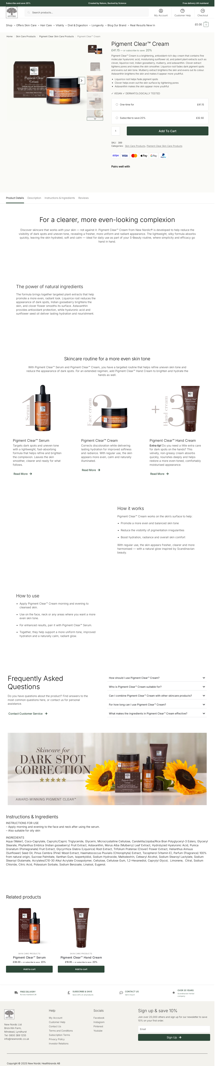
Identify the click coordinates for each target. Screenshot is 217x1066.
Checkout (202, 12)
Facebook (98, 1016)
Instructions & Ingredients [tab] (60, 196)
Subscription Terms (59, 1033)
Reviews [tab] (83, 196)
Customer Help (182, 12)
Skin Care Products (26, 34)
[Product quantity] (115, 129)
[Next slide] (97, 78)
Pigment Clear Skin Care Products (56, 34)
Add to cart (167, 129)
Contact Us (55, 1024)
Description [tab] (34, 196)
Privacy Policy (57, 1037)
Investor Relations (58, 1041)
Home (10, 34)
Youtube (97, 1028)
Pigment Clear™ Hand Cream (81, 955)
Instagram (98, 1020)
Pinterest (98, 1024)
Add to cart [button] (29, 967)
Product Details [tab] (15, 196)
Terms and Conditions (61, 1028)
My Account (161, 12)
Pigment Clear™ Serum (29, 955)
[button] (201, 24)
